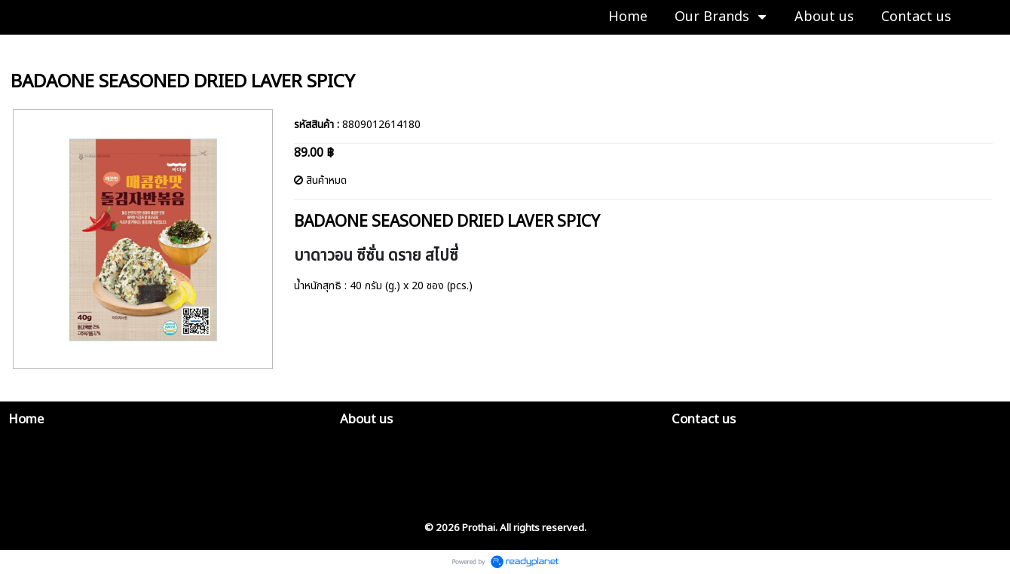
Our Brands (38, 50)
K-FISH (95, 50)
